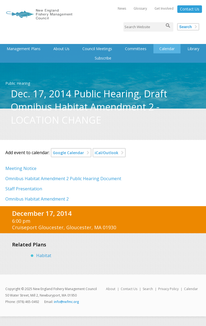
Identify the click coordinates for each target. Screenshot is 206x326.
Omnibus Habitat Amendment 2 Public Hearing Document (63, 178)
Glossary (140, 8)
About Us (61, 48)
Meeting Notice (20, 168)
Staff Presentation (23, 189)
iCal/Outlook (106, 152)
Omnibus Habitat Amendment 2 (37, 199)
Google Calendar (68, 152)
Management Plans (24, 48)
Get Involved (164, 8)
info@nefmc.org (66, 301)
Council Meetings (97, 48)
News (122, 8)
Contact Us (189, 9)
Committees (135, 48)
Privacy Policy (168, 289)
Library (193, 48)
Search (185, 27)
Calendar (167, 48)
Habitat (43, 255)
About (110, 289)
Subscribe (103, 58)
